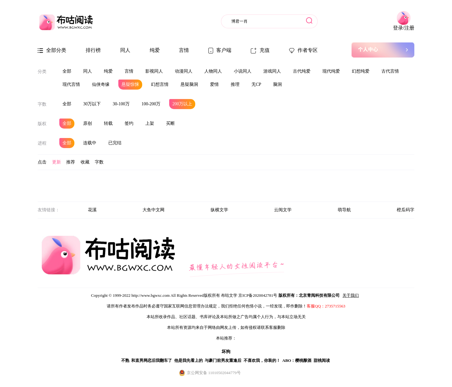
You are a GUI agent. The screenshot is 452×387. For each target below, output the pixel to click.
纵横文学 (219, 209)
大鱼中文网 (153, 209)
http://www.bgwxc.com (151, 295)
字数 (42, 104)
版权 (42, 123)
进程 (42, 143)
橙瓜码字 (405, 209)
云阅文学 (283, 209)
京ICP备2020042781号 (257, 295)
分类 (42, 71)
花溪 (92, 209)
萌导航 (344, 209)
